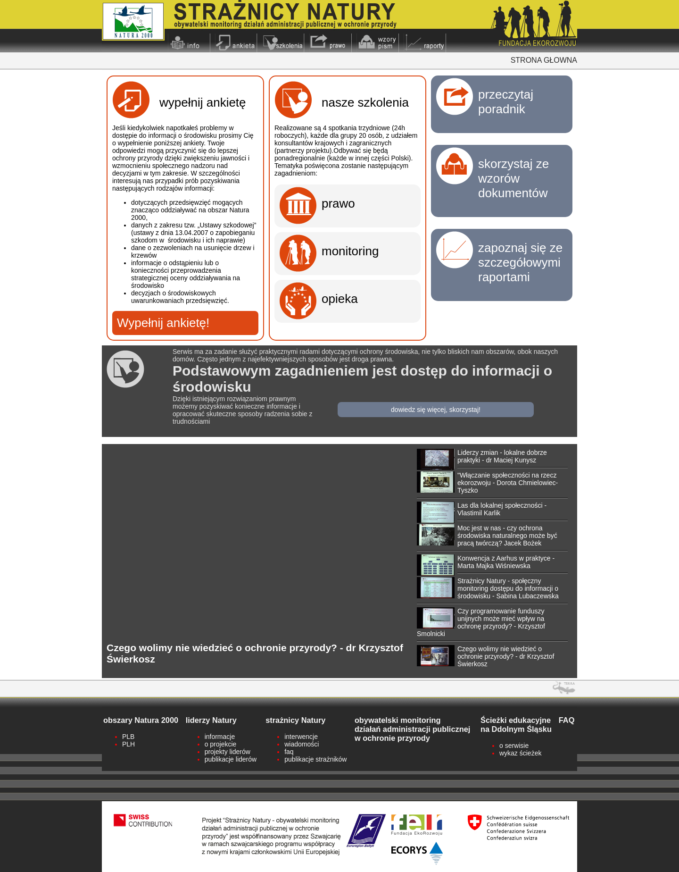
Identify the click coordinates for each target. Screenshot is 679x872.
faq (288, 751)
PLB (128, 736)
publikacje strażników (315, 759)
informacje (220, 736)
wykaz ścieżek (520, 753)
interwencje (301, 736)
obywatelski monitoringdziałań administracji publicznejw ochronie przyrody (412, 729)
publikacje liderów (231, 759)
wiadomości (301, 744)
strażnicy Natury (295, 720)
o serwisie (514, 745)
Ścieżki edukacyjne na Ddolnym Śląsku (516, 724)
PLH (128, 744)
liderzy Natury (211, 720)
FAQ (567, 720)
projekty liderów (227, 751)
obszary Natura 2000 (140, 720)
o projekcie (221, 744)
